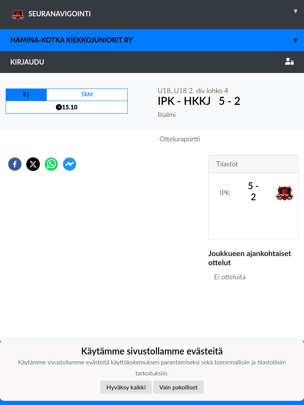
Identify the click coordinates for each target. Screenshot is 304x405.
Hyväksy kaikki (126, 387)
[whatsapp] (51, 164)
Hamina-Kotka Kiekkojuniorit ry (157, 40)
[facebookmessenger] (69, 164)
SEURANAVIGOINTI (157, 11)
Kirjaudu (152, 62)
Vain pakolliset (178, 387)
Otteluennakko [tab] (125, 138)
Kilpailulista (234, 315)
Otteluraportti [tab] (180, 138)
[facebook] (15, 164)
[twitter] (33, 164)
